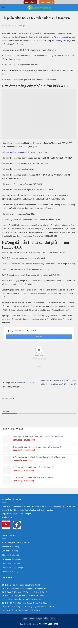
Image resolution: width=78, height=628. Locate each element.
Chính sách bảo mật (10, 555)
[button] (3, 8)
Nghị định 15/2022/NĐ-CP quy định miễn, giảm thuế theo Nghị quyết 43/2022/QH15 (58, 384)
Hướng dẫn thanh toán (11, 559)
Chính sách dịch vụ (10, 572)
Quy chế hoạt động (10, 551)
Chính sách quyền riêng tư (13, 567)
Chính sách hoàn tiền (11, 563)
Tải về (39, 337)
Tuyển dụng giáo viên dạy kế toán (16, 542)
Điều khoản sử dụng (10, 546)
